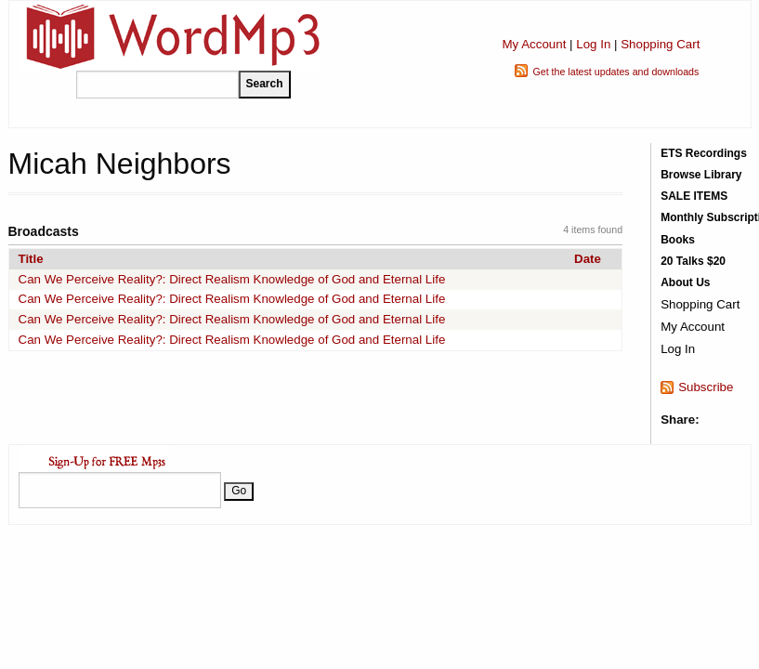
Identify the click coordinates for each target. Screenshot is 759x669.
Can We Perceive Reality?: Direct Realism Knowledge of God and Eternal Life (232, 279)
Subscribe (705, 387)
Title (31, 259)
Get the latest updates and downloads (615, 71)
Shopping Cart (660, 44)
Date (587, 259)
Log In (593, 44)
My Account (534, 44)
